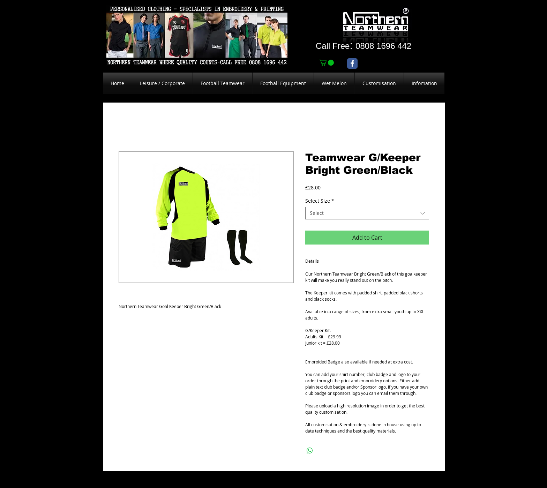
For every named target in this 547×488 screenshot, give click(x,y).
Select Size (319, 201)
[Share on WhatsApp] (310, 450)
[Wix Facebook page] (352, 63)
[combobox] (367, 213)
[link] (326, 63)
